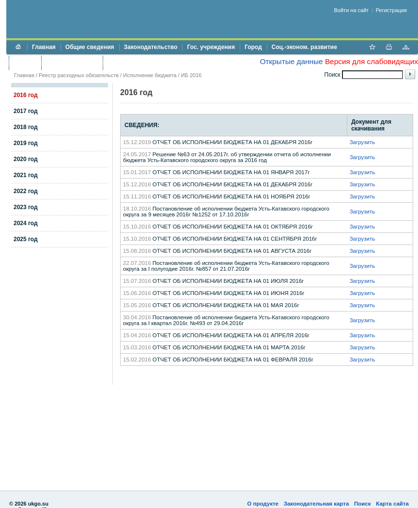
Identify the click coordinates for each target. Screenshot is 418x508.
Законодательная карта (316, 504)
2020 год (26, 159)
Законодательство (151, 47)
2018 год (26, 127)
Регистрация (391, 10)
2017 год (26, 111)
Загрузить (362, 142)
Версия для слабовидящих (371, 61)
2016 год (26, 95)
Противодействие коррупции (149, 62)
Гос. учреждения (211, 47)
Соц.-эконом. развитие (304, 47)
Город (253, 47)
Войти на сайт (351, 10)
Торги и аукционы (72, 62)
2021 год (26, 175)
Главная (44, 47)
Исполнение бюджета (149, 75)
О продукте (263, 504)
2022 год (26, 191)
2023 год (26, 207)
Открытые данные (291, 61)
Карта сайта (392, 504)
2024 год (26, 223)
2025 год (26, 239)
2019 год (26, 143)
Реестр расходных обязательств (79, 75)
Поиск (362, 504)
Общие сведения (89, 47)
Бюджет (25, 62)
